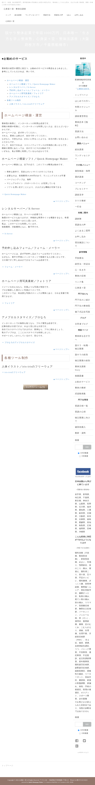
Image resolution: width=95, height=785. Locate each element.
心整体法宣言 (83, 89)
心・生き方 (80, 270)
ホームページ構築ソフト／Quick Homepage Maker (32, 84)
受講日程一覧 (81, 406)
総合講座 (18, 15)
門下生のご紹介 (82, 300)
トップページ (81, 95)
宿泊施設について (82, 244)
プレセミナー (81, 189)
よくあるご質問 (82, 231)
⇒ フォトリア (8, 303)
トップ (8, 15)
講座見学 (79, 195)
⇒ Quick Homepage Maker (14, 194)
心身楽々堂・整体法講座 (15, 9)
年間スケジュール (82, 108)
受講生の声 (58, 15)
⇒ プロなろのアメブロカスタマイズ (18, 342)
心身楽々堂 (10, 21)
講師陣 (78, 219)
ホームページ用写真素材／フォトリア (26, 93)
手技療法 (79, 258)
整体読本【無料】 (81, 123)
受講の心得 (80, 412)
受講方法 (47, 15)
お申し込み (79, 15)
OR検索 (83, 456)
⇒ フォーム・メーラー (12, 267)
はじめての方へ (82, 101)
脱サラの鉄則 (81, 355)
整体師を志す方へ (82, 337)
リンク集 (79, 282)
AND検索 (83, 453)
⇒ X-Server (7, 234)
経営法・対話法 (82, 264)
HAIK (71, 782)
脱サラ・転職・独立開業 (82, 347)
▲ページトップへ (61, 201)
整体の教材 (80, 388)
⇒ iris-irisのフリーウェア (14, 372)
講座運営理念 (81, 116)
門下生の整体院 (82, 306)
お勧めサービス (82, 382)
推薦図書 (79, 376)
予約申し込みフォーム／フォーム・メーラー (29, 90)
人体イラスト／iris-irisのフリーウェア (27, 104)
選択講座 (79, 177)
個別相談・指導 (82, 171)
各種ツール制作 (14, 100)
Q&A (69, 15)
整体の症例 (80, 276)
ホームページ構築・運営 (18, 80)
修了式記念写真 (82, 312)
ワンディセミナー (32, 15)
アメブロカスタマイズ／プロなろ (24, 97)
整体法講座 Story (80, 368)
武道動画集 (80, 394)
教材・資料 (80, 433)
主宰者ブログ (81, 324)
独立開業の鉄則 (82, 360)
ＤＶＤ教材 (80, 201)
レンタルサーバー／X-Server (22, 87)
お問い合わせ (81, 137)
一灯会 (78, 207)
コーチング (80, 183)
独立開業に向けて (82, 419)
